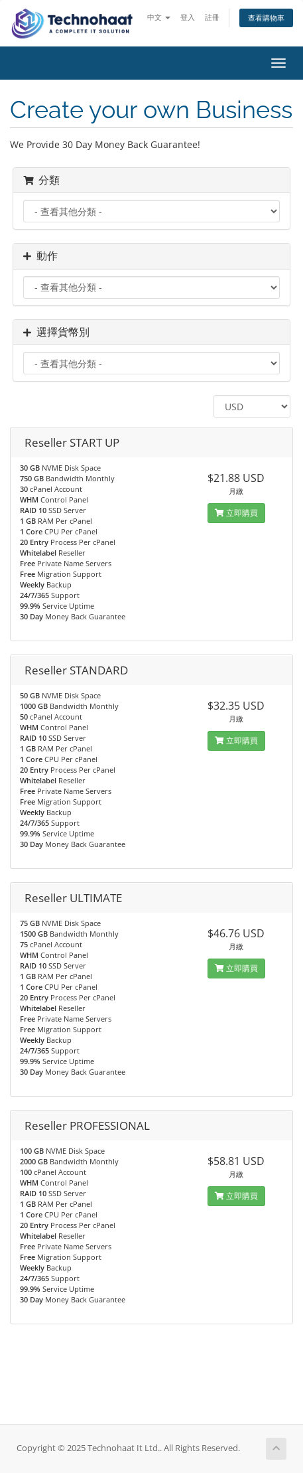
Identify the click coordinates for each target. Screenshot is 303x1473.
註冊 (212, 17)
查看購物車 (266, 18)
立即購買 (236, 512)
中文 (158, 17)
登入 (187, 17)
